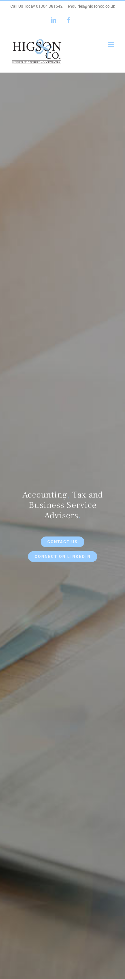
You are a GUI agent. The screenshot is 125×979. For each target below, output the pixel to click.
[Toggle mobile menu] (111, 44)
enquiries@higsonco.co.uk (91, 6)
